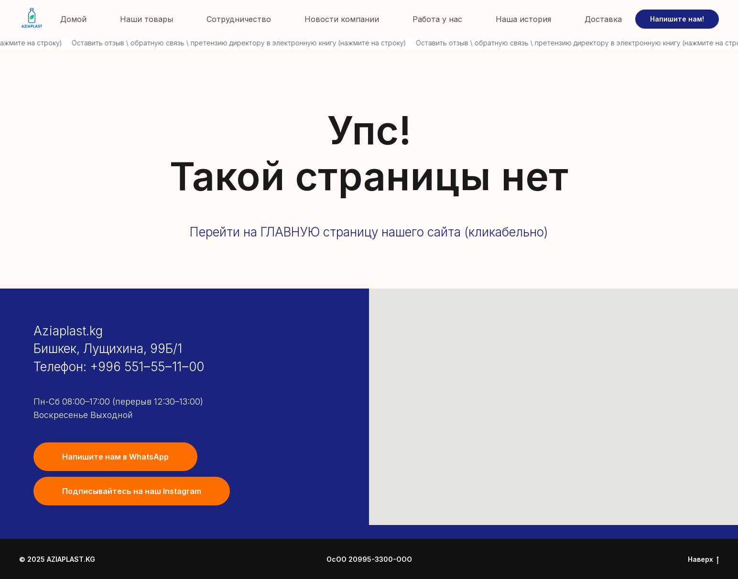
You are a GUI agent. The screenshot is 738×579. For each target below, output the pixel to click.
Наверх (703, 559)
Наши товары (146, 19)
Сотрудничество (238, 19)
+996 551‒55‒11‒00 (147, 366)
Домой (73, 19)
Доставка (603, 19)
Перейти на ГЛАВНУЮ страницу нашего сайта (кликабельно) (369, 232)
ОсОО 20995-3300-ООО (369, 560)
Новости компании (341, 19)
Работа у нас (437, 19)
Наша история (523, 19)
